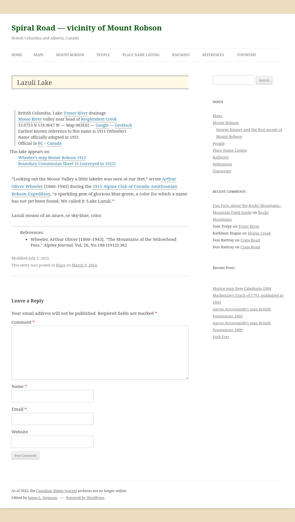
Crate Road (250, 240)
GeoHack (123, 125)
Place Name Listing (141, 54)
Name (19, 386)
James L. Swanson (42, 497)
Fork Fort (221, 336)
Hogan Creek (259, 233)
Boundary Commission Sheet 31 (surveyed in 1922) (67, 163)
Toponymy (246, 54)
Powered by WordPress (85, 497)
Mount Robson (70, 54)
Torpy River (248, 226)
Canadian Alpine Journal (56, 490)
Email (19, 409)
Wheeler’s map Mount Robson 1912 (52, 157)
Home (17, 54)
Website (20, 432)
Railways (181, 54)
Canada (54, 143)
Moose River (30, 119)
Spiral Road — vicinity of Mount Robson (87, 27)
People (103, 54)
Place (60, 265)
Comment (23, 322)
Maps (39, 54)
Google (102, 125)
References (213, 54)
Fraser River (76, 113)
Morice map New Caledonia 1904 (242, 288)
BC (40, 143)
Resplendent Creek (99, 119)
